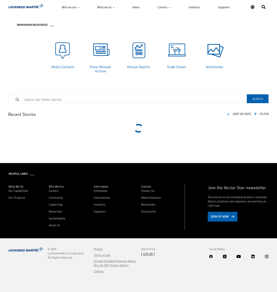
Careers (162, 7)
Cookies (99, 271)
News (136, 7)
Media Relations (151, 197)
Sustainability (57, 218)
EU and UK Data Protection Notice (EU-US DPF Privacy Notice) (115, 263)
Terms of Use (102, 255)
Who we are (69, 7)
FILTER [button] (264, 114)
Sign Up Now (220, 216)
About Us (54, 225)
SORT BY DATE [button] (242, 114)
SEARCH (257, 99)
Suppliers (224, 7)
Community (56, 197)
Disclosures (148, 211)
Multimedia (148, 204)
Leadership (56, 204)
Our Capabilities (18, 191)
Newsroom (55, 211)
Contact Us (148, 191)
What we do (104, 7)
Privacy (98, 249)
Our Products (16, 197)
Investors (194, 7)
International (102, 197)
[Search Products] (82, 99)
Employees (100, 191)
